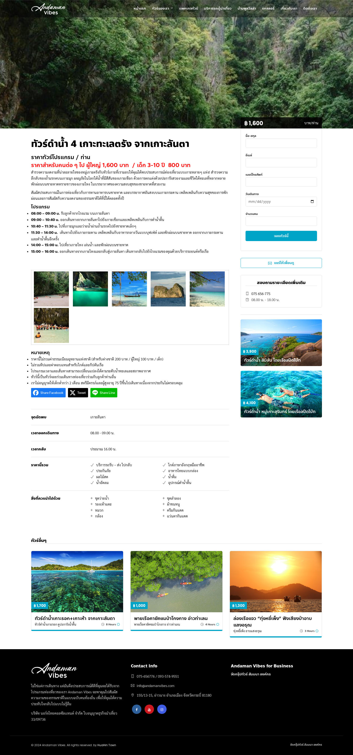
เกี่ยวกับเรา (289, 8)
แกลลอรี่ (268, 8)
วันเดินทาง (281, 197)
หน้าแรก (140, 8)
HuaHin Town (106, 745)
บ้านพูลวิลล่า (247, 8)
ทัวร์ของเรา (160, 8)
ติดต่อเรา (310, 8)
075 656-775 (260, 293)
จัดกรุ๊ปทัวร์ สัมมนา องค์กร (251, 674)
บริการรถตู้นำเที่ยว (218, 8)
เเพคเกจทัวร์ (188, 8)
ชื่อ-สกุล (281, 139)
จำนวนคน (281, 217)
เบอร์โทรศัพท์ (281, 178)
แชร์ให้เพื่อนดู (281, 263)
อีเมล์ (281, 158)
